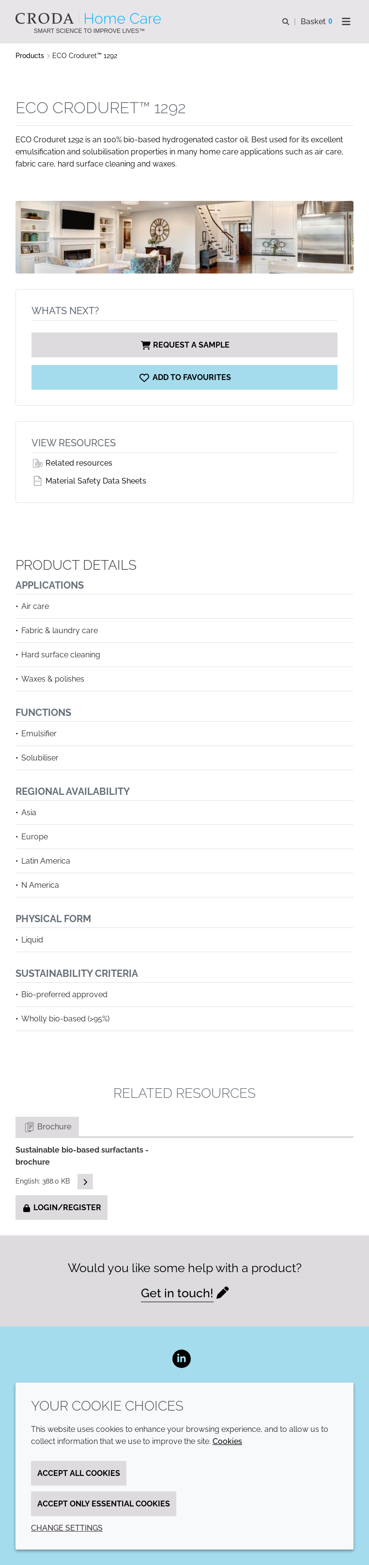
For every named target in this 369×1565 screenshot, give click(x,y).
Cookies (227, 1441)
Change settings (67, 1528)
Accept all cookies (78, 1473)
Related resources (71, 463)
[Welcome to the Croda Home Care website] (89, 18)
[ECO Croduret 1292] (184, 377)
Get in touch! (177, 1293)
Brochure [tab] (47, 1126)
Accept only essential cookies (103, 1503)
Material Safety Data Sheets (88, 481)
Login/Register (61, 1207)
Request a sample (184, 344)
